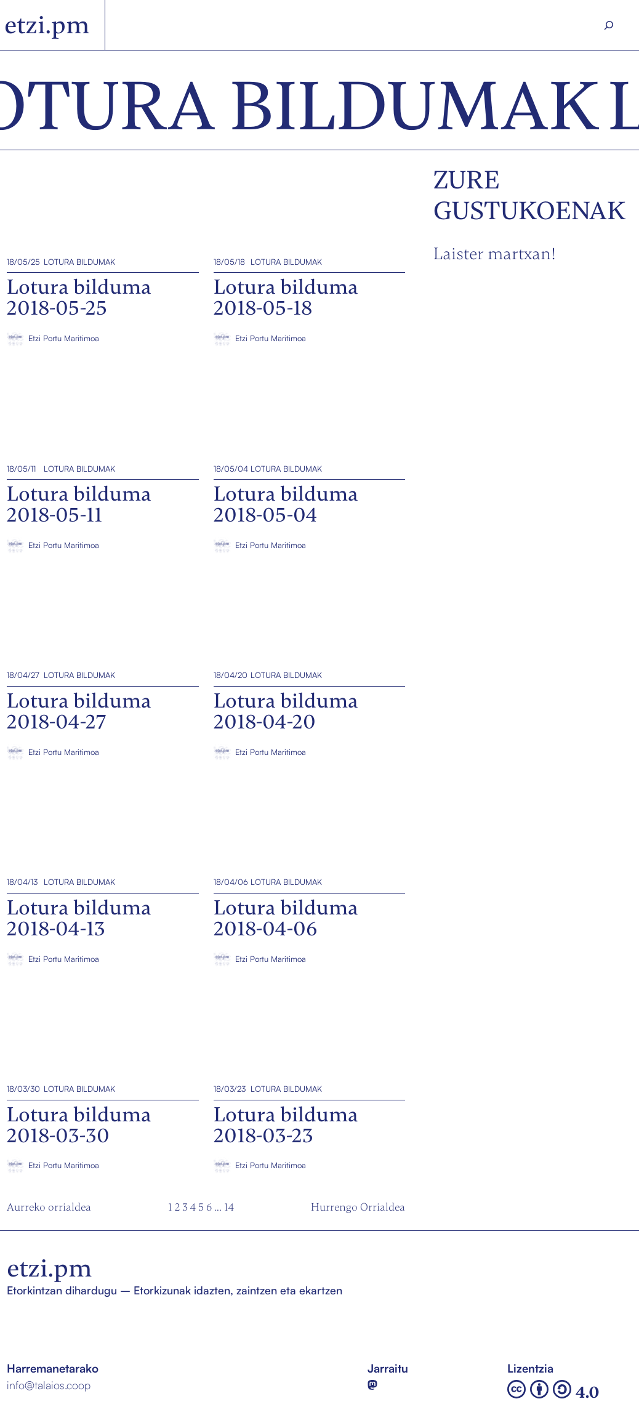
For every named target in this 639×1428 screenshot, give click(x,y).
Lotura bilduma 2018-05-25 (74, 207)
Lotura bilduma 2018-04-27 (74, 620)
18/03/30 (23, 1089)
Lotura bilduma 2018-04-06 (281, 827)
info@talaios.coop (48, 1385)
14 (229, 1207)
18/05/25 (23, 261)
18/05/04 (230, 468)
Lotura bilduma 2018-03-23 (280, 1034)
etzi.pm (47, 25)
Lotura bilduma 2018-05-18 (280, 207)
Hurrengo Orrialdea (358, 1207)
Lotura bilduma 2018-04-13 (74, 827)
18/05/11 (21, 468)
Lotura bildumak (79, 261)
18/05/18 (228, 261)
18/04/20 (230, 675)
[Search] (608, 25)
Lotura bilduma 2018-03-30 (75, 1034)
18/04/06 (230, 882)
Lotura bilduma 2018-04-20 (281, 620)
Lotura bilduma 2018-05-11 (73, 414)
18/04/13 (22, 882)
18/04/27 (23, 675)
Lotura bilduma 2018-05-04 (281, 414)
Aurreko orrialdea (49, 1207)
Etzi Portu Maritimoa (63, 338)
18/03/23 (229, 1089)
